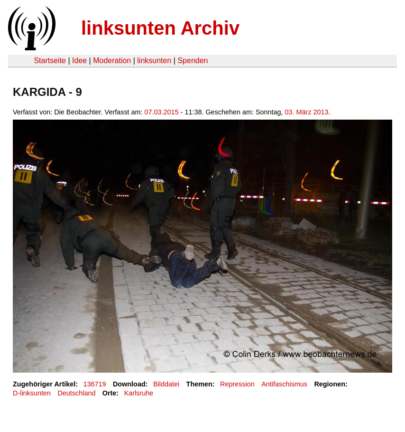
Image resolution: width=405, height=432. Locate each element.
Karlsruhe (139, 393)
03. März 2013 (307, 112)
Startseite (50, 60)
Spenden (192, 60)
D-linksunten (32, 393)
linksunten (154, 60)
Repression (237, 384)
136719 (94, 384)
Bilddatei (166, 384)
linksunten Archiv (160, 28)
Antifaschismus (284, 384)
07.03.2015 (162, 112)
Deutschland (76, 393)
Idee (79, 60)
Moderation (112, 60)
